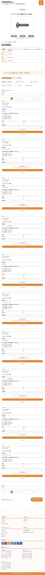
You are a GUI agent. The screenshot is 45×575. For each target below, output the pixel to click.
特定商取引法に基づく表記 (28, 532)
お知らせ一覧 (3, 534)
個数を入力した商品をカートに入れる (37, 499)
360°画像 (30, 36)
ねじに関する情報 (4, 523)
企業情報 (3, 536)
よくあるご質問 (4, 532)
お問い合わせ (22, 134)
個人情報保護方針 (26, 530)
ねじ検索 (3, 521)
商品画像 (14, 36)
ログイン (25, 521)
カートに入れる (22, 131)
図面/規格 (22, 36)
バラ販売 (19, 85)
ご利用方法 (3, 530)
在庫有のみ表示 (29, 85)
